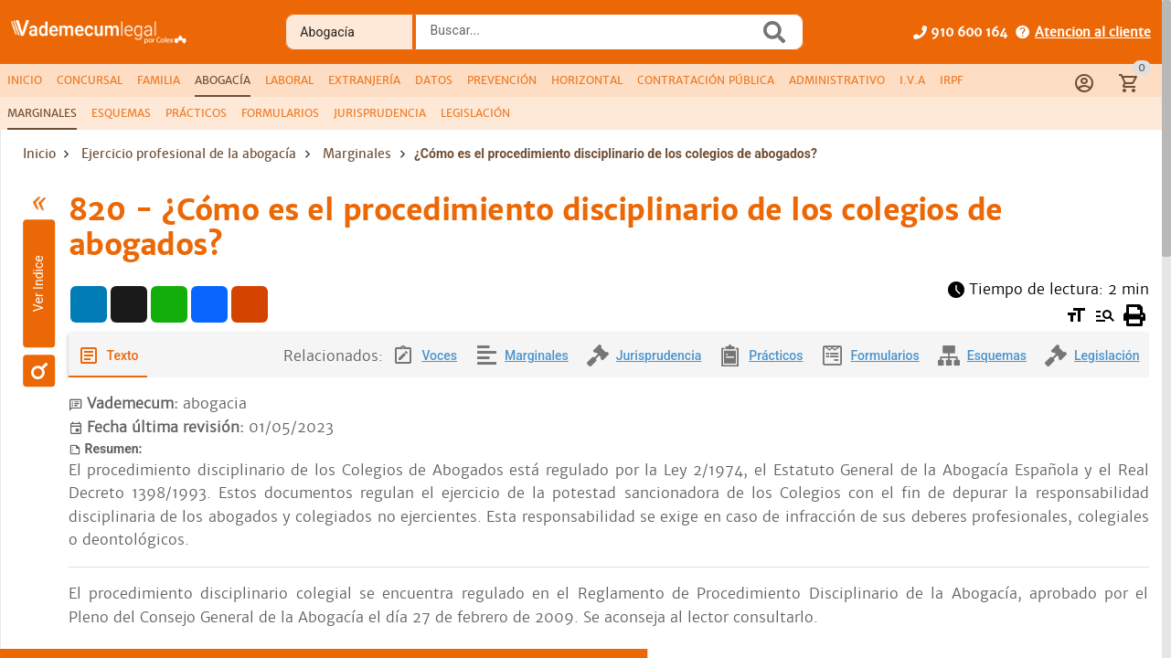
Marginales (357, 153)
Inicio (39, 153)
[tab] (24, 80)
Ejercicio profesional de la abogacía (188, 153)
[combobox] (592, 37)
